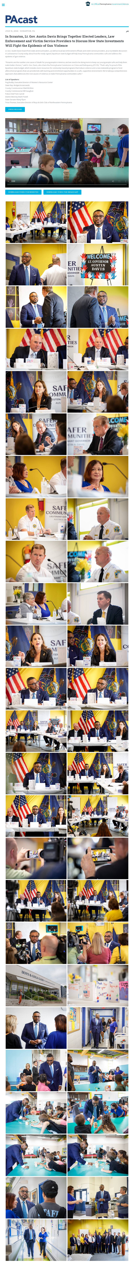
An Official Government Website (107, 4)
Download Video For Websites (23, 192)
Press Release (15, 109)
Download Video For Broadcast (62, 192)
